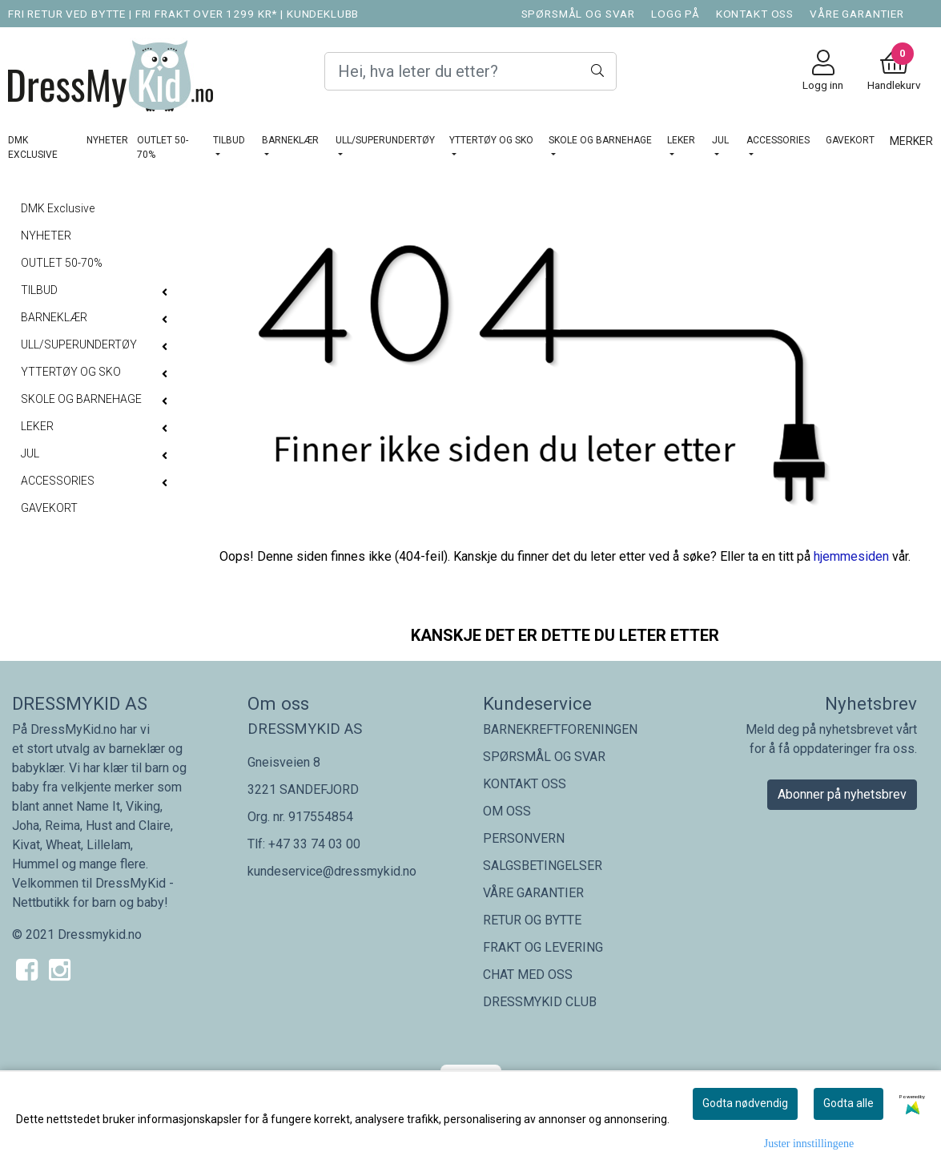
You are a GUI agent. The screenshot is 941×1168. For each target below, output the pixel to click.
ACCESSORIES (778, 140)
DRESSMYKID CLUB (540, 1001)
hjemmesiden (851, 556)
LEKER (681, 140)
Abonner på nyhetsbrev (842, 794)
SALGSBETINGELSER (542, 865)
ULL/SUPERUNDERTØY (385, 140)
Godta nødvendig (745, 1103)
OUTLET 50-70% (162, 147)
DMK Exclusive (33, 147)
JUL (720, 140)
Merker (911, 141)
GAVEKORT (850, 140)
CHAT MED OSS (528, 974)
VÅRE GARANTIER (857, 13)
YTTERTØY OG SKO (491, 140)
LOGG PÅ (675, 13)
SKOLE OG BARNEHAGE (600, 140)
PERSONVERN (524, 838)
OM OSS (507, 811)
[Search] (470, 71)
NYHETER (107, 140)
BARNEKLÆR (290, 140)
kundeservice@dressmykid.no (331, 871)
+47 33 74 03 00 (314, 844)
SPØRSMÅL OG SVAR (578, 13)
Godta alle (848, 1103)
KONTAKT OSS (755, 13)
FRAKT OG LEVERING (543, 947)
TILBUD (229, 140)
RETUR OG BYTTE (532, 920)
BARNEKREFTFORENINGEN (560, 729)
